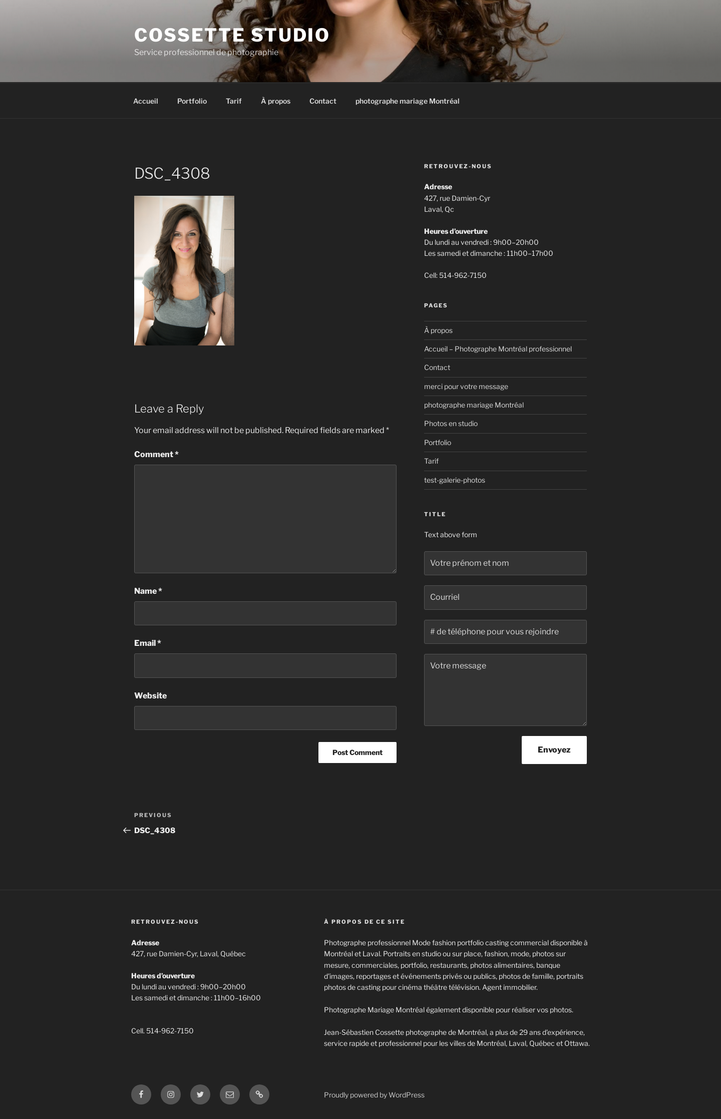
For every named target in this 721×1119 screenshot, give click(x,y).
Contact (322, 101)
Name (148, 591)
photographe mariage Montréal (407, 101)
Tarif (234, 101)
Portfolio (192, 101)
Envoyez (554, 750)
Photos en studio (451, 423)
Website (150, 695)
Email (147, 643)
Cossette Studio (232, 35)
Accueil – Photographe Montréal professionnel (498, 348)
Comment (156, 454)
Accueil (145, 101)
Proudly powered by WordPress (374, 1094)
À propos (275, 101)
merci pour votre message (466, 386)
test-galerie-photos (454, 480)
